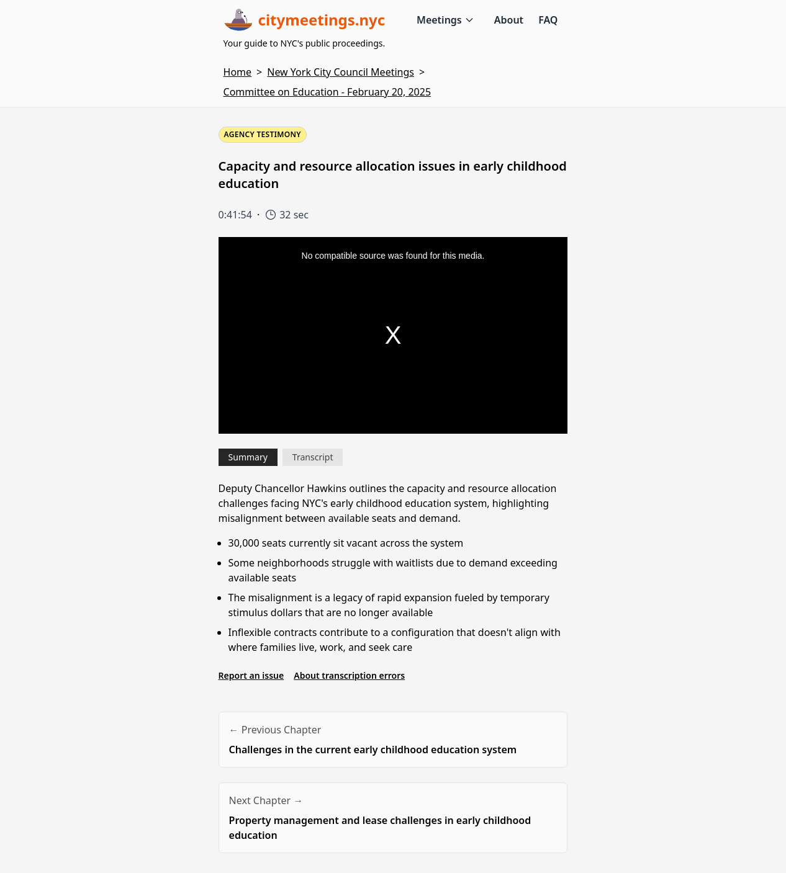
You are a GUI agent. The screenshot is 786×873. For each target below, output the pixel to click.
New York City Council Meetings (340, 72)
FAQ (548, 20)
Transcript (312, 457)
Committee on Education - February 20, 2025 (327, 92)
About (508, 20)
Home (238, 72)
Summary (248, 457)
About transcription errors (349, 675)
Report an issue (251, 675)
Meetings (445, 20)
